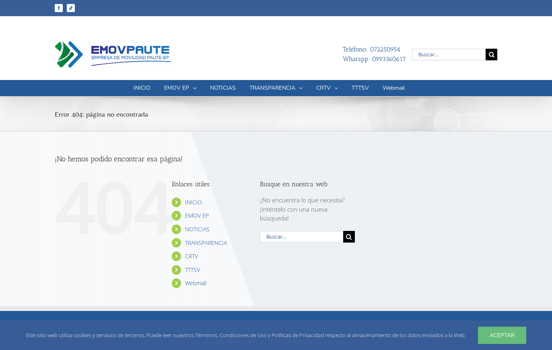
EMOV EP (197, 215)
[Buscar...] (449, 54)
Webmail (195, 283)
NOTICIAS (197, 229)
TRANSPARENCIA (206, 243)
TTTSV (192, 270)
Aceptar (502, 335)
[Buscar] (491, 54)
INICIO (193, 202)
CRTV (191, 256)
